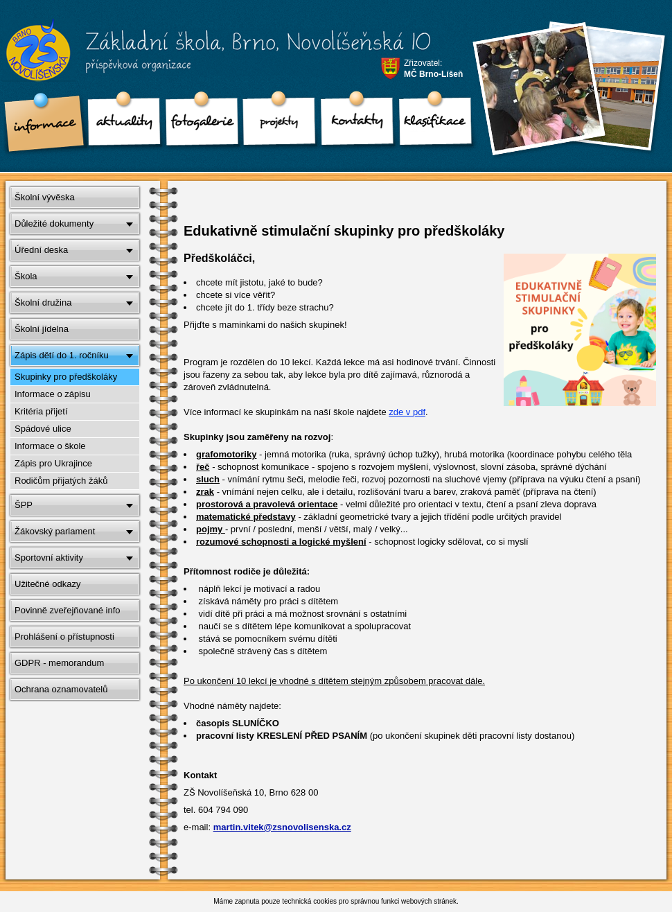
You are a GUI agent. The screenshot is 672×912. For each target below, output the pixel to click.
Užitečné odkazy (47, 584)
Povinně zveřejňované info (68, 610)
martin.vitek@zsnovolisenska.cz (282, 827)
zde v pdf (407, 412)
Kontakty (352, 124)
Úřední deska (41, 250)
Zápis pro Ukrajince (53, 463)
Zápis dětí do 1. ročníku (62, 355)
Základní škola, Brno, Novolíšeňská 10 (209, 56)
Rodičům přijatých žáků (61, 480)
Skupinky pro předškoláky (66, 376)
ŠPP (24, 505)
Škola (26, 276)
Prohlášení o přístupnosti (64, 636)
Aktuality (120, 124)
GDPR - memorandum (59, 663)
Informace (42, 124)
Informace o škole (50, 446)
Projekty (275, 124)
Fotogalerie (197, 124)
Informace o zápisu (53, 394)
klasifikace (430, 124)
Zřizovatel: (433, 68)
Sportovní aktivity (49, 557)
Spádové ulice (43, 428)
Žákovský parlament (55, 531)
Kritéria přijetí (41, 411)
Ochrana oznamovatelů (61, 689)
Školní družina (43, 302)
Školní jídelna (42, 329)
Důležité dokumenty (54, 223)
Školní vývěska (45, 197)
